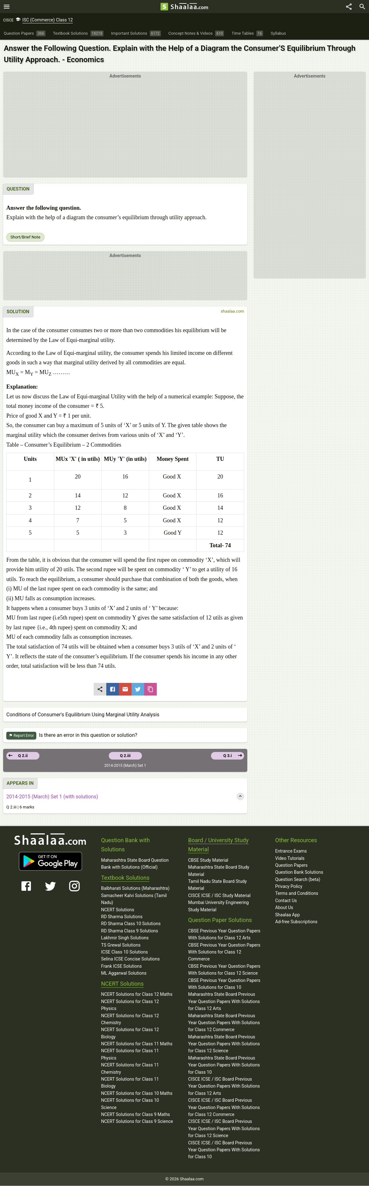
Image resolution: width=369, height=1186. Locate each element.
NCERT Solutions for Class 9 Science (137, 1121)
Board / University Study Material (218, 845)
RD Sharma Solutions (122, 916)
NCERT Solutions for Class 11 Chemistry (130, 1069)
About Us (284, 907)
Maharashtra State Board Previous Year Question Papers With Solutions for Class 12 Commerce (224, 1023)
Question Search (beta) (297, 879)
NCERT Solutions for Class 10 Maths (137, 1093)
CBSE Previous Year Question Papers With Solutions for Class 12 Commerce (224, 952)
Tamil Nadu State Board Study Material (217, 885)
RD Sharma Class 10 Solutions (131, 923)
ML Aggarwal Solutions (124, 973)
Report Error (21, 736)
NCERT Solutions (117, 910)
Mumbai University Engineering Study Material (218, 906)
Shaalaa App (287, 915)
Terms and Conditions (297, 893)
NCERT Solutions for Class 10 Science (130, 1104)
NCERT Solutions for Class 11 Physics (130, 1054)
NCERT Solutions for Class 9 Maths (135, 1114)
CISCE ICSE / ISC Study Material (219, 895)
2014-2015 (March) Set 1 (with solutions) (52, 797)
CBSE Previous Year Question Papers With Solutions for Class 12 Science (224, 970)
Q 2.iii (125, 756)
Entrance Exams (291, 851)
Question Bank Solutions (299, 872)
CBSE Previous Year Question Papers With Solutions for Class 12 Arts (224, 935)
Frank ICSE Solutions (121, 966)
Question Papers (291, 865)
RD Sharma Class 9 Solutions (129, 931)
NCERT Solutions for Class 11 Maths (137, 1044)
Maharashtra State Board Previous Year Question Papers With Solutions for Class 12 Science (224, 1044)
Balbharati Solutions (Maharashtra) (135, 888)
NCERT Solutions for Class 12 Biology (130, 1033)
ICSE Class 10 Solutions (124, 952)
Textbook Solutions (125, 878)
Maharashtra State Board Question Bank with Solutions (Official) (135, 864)
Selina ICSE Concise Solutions (130, 959)
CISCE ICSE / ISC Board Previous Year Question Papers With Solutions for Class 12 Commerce (224, 1107)
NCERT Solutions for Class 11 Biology (130, 1083)
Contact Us (286, 900)
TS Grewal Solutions (121, 945)
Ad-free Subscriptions (296, 922)
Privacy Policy (288, 886)
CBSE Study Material (208, 860)
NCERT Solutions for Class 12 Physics (130, 1005)
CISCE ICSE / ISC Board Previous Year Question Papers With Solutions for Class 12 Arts (224, 1086)
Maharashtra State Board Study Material (218, 871)
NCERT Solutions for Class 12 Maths (137, 994)
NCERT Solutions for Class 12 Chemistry (130, 1019)
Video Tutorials (290, 858)
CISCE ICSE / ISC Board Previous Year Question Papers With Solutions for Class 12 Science (224, 1128)
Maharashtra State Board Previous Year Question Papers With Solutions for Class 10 (224, 1065)
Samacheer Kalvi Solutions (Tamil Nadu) (134, 899)
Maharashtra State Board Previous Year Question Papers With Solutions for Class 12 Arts (224, 1001)
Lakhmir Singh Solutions (125, 938)
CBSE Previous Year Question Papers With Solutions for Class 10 (224, 984)
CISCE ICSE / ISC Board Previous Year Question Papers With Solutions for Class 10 (224, 1150)
